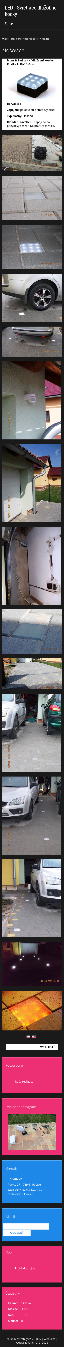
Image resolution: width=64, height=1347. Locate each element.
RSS (38, 1339)
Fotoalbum (15, 38)
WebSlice (49, 1339)
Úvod (5, 38)
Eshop (9, 23)
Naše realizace (30, 38)
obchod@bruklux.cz (20, 1194)
